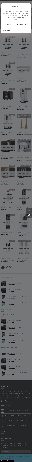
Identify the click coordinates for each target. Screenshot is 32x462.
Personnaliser (6, 30)
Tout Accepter (22, 24)
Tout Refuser (9, 24)
